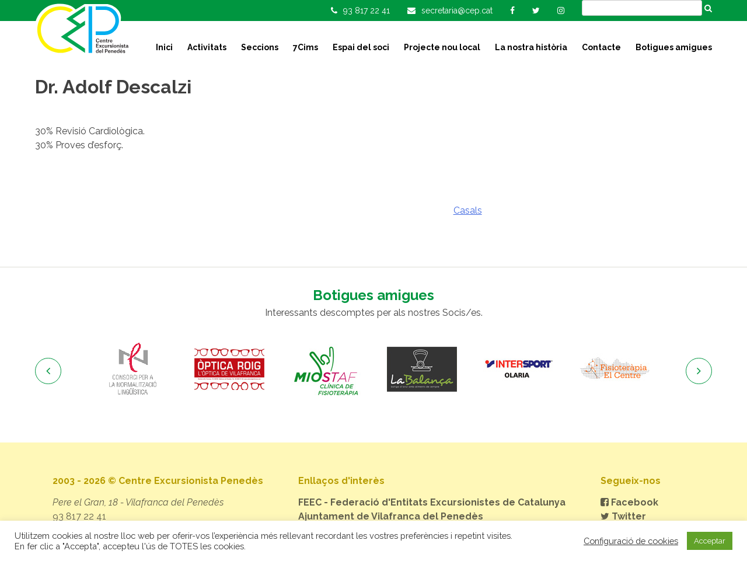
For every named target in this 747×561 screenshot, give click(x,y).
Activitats (206, 47)
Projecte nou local (442, 47)
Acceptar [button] (709, 540)
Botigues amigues (674, 47)
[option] (133, 369)
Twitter (623, 516)
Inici (164, 47)
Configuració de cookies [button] (631, 541)
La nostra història (531, 47)
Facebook (629, 502)
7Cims (305, 47)
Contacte (601, 47)
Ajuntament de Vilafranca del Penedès (390, 516)
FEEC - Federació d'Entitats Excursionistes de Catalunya (432, 502)
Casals (467, 210)
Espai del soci (361, 47)
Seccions (259, 47)
